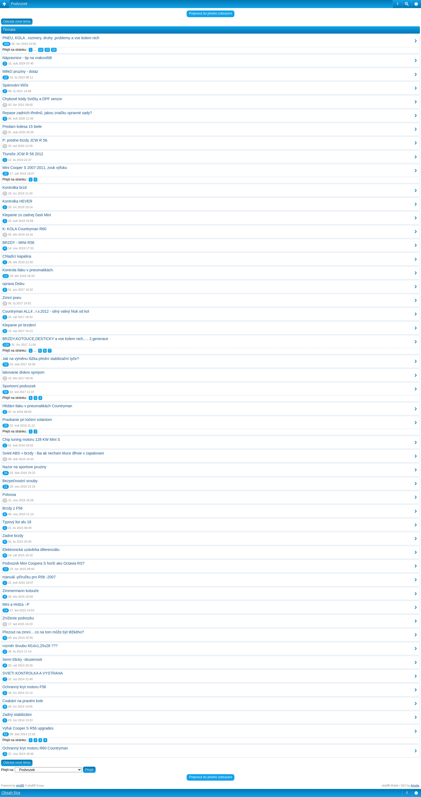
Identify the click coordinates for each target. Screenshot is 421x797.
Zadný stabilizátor (17, 714)
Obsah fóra (11, 793)
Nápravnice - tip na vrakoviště (27, 58)
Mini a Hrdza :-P (15, 604)
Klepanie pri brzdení (19, 325)
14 (40, 49)
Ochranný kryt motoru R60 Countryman (35, 748)
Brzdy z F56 (12, 508)
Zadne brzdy (12, 535)
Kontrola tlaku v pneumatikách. (28, 270)
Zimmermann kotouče (20, 591)
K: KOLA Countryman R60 (24, 229)
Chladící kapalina (16, 256)
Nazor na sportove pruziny (24, 467)
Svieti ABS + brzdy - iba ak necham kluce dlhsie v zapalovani (53, 453)
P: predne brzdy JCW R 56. (25, 140)
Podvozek (19, 4)
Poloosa (9, 494)
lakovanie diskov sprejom (23, 372)
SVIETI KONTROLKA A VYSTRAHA (32, 673)
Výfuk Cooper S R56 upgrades (27, 728)
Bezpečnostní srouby (20, 481)
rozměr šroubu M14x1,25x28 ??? (29, 646)
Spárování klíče (15, 85)
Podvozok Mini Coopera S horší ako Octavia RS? (43, 563)
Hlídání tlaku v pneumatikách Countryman (37, 406)
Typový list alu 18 (16, 522)
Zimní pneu (11, 297)
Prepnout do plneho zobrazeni (210, 13)
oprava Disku (13, 284)
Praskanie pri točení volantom (27, 419)
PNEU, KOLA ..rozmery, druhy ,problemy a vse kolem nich (50, 38)
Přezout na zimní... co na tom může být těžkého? (43, 632)
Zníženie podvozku (18, 618)
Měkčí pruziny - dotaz (20, 71)
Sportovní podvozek (19, 386)
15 (47, 49)
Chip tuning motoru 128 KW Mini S (31, 439)
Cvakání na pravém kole (22, 701)
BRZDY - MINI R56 (18, 242)
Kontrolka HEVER (17, 201)
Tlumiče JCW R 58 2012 (22, 154)
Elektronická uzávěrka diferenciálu (30, 549)
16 (53, 49)
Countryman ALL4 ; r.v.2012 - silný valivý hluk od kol (45, 311)
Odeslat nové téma (16, 21)
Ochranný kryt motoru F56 (24, 687)
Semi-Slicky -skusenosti (22, 659)
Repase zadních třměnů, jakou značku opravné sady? (47, 113)
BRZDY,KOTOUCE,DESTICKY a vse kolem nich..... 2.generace (55, 339)
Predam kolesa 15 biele (22, 126)
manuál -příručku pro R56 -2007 (29, 577)
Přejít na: (7, 770)
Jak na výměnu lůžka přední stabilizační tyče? (40, 358)
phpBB (20, 785)
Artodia (415, 785)
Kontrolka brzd (14, 187)
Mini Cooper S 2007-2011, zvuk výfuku (34, 167)
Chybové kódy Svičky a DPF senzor (32, 99)
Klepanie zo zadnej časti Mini (26, 215)
